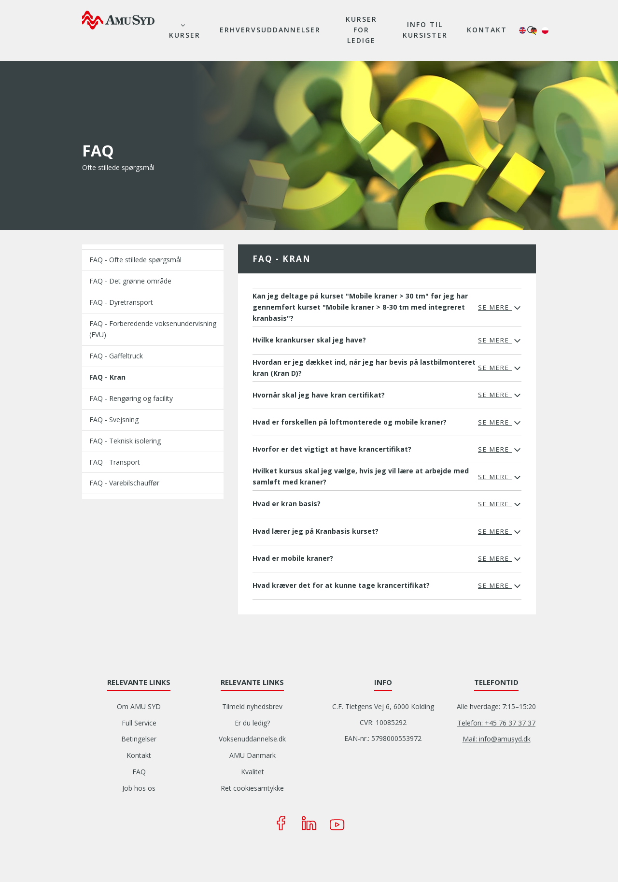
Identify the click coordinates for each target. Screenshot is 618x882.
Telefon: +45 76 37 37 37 (496, 722)
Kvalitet (252, 771)
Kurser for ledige (361, 29)
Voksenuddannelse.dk (252, 738)
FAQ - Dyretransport (121, 302)
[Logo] (118, 19)
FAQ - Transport (114, 462)
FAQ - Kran (107, 377)
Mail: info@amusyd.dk (497, 738)
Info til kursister (425, 30)
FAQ (139, 771)
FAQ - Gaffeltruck (116, 355)
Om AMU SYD (139, 706)
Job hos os (138, 788)
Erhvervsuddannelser (270, 29)
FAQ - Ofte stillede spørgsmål (135, 259)
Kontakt (487, 29)
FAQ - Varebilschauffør (124, 482)
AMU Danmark (252, 755)
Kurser (184, 35)
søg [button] (531, 30)
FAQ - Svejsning (114, 419)
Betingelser (138, 738)
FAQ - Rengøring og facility (131, 398)
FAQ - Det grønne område (130, 280)
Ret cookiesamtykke (252, 788)
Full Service (139, 722)
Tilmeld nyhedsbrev (252, 706)
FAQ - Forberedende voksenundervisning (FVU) (152, 329)
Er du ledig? (252, 722)
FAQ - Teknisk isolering (125, 440)
